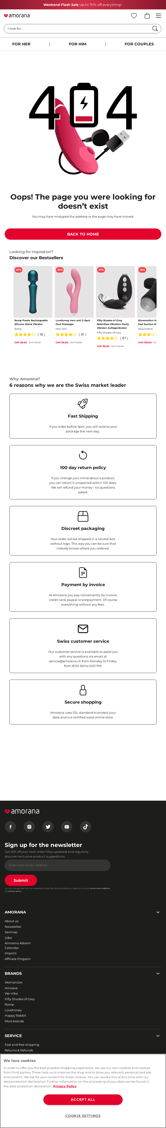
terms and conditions (100, 888)
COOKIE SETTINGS (83, 1116)
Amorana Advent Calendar (18, 945)
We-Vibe (11, 993)
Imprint (11, 953)
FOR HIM (77, 44)
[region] (83, 1091)
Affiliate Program (18, 959)
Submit (21, 880)
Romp (9, 1004)
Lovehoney (13, 1010)
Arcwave (11, 988)
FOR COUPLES (139, 44)
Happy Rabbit (15, 1015)
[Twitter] (48, 826)
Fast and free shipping (22, 1044)
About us (11, 921)
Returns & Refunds (19, 1050)
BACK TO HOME (83, 234)
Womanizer (14, 982)
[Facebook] (10, 826)
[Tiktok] (85, 826)
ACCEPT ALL (83, 1099)
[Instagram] (29, 826)
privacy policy (15, 891)
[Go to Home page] (17, 15)
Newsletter (13, 926)
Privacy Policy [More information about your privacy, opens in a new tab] (65, 1086)
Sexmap (11, 932)
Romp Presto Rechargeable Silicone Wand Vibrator (31, 322)
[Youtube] (66, 826)
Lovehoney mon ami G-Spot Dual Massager (73, 322)
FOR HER (21, 44)
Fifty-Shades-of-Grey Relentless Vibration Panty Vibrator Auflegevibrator (113, 324)
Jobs (8, 938)
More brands (14, 1021)
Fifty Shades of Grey (20, 999)
